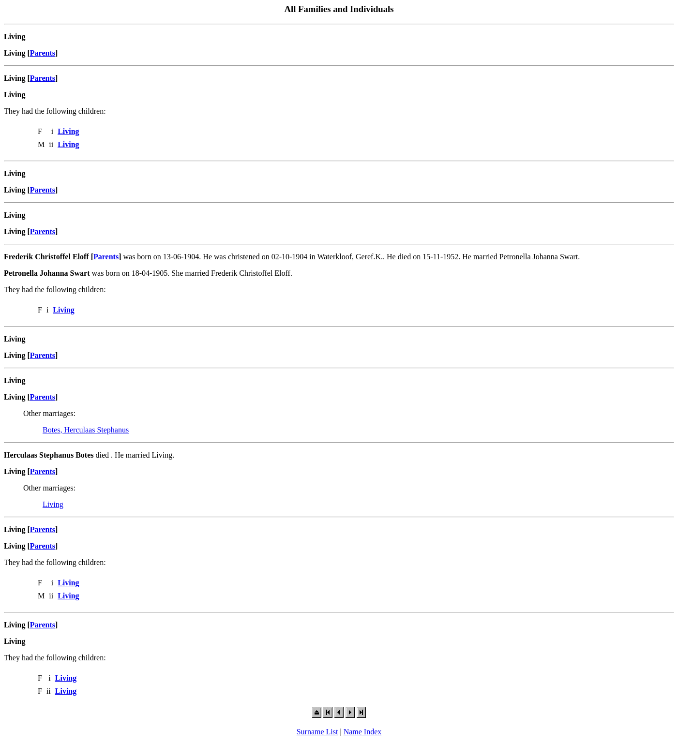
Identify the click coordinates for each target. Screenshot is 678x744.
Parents (42, 53)
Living (53, 504)
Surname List (317, 732)
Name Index (363, 732)
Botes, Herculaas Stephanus (86, 430)
